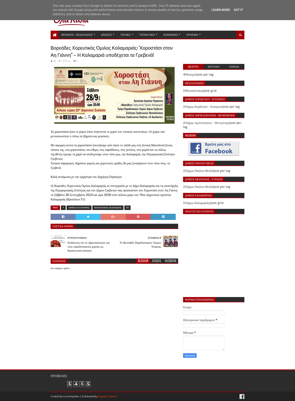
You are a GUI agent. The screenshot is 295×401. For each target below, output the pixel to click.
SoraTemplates (71, 396)
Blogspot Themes (107, 396)
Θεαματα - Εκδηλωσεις (77, 34)
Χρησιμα (192, 34)
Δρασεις (106, 34)
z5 (127, 208)
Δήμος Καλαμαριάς (79, 208)
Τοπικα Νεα (147, 34)
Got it (238, 10)
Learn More (220, 10)
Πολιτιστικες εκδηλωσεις (108, 208)
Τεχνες (125, 34)
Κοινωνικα (170, 34)
